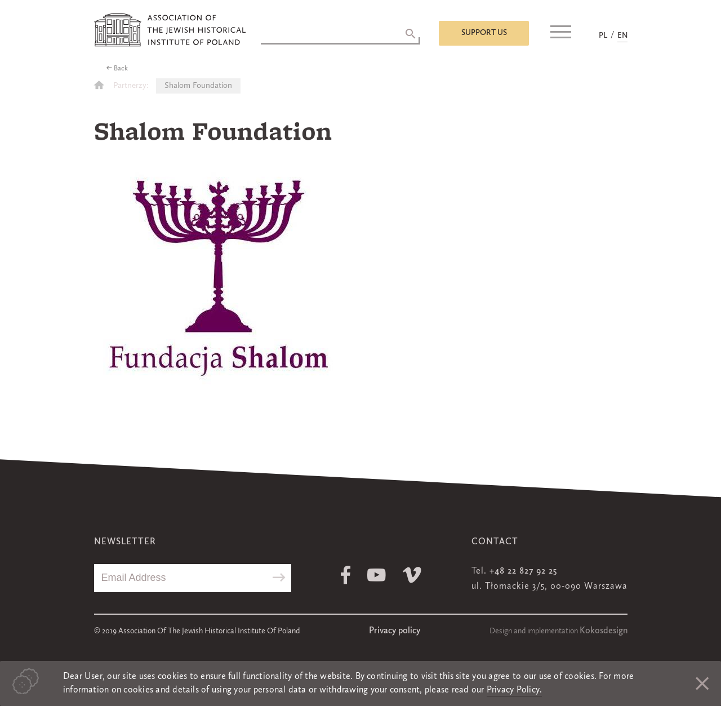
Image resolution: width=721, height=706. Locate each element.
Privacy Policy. (514, 690)
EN (622, 35)
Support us (484, 33)
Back (121, 68)
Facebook (345, 575)
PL (603, 35)
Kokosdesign (603, 631)
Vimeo (412, 575)
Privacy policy (394, 631)
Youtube (376, 575)
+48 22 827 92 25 (523, 571)
